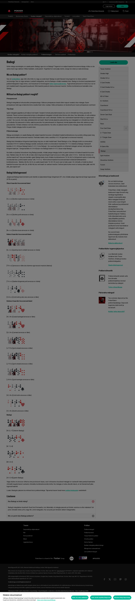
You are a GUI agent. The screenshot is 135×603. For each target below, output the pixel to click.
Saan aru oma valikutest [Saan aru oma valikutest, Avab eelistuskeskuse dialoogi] (79, 597)
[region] (67, 597)
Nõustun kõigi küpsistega (122, 597)
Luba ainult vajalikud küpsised (100, 597)
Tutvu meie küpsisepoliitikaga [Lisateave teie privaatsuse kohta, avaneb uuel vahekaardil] (46, 600)
